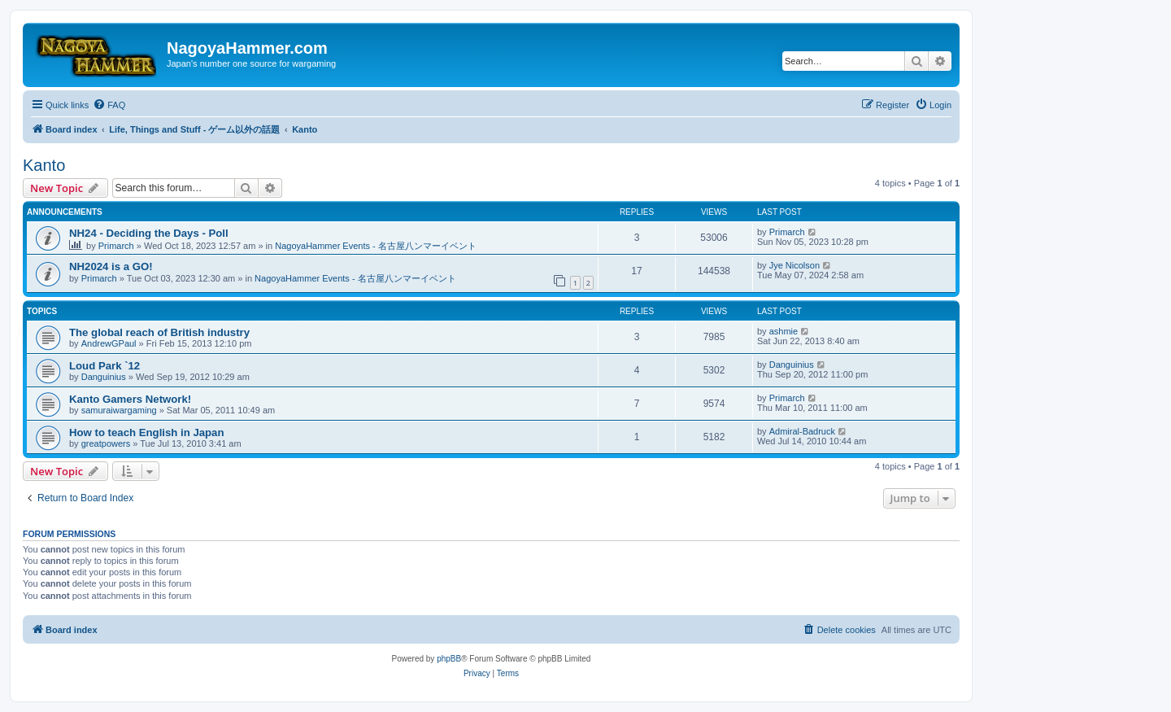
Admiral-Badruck (802, 431)
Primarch (116, 246)
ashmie (783, 331)
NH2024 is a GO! (111, 266)
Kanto (44, 165)
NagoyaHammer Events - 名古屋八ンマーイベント (376, 246)
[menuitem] (109, 105)
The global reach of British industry (159, 332)
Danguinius (103, 377)
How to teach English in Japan (146, 432)
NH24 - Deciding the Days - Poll (149, 233)
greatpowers (106, 443)
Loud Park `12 (104, 366)
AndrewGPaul (109, 343)
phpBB (449, 658)
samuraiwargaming (119, 410)
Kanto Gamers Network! (130, 399)
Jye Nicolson (794, 265)
